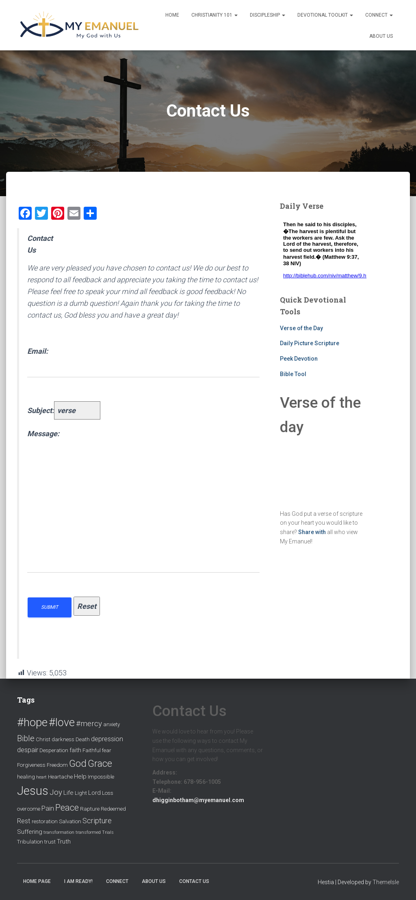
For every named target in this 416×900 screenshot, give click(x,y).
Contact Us (194, 881)
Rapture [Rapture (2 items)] (90, 809)
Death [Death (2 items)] (83, 739)
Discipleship (267, 15)
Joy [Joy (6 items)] (56, 792)
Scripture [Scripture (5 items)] (97, 821)
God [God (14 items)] (78, 763)
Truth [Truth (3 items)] (64, 841)
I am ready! (78, 881)
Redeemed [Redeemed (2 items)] (113, 809)
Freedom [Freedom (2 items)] (57, 765)
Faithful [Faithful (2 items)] (91, 750)
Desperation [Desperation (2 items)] (53, 750)
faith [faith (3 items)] (75, 750)
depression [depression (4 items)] (107, 739)
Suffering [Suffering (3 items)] (29, 831)
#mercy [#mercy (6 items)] (89, 723)
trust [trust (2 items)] (50, 842)
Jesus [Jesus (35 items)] (32, 791)
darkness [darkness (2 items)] (63, 739)
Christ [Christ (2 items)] (43, 739)
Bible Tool (293, 374)
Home (172, 15)
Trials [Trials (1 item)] (108, 832)
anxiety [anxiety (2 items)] (111, 724)
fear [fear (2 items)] (106, 750)
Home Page (37, 881)
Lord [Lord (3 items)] (94, 792)
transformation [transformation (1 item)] (58, 832)
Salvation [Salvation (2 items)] (70, 821)
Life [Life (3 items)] (68, 792)
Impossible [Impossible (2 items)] (101, 777)
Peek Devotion (299, 358)
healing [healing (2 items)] (26, 777)
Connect (379, 15)
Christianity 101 (214, 15)
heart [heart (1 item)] (41, 777)
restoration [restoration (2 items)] (45, 821)
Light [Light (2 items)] (81, 793)
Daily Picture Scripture (309, 343)
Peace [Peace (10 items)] (67, 808)
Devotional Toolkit (325, 15)
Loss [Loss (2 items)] (107, 793)
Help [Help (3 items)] (80, 776)
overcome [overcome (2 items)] (28, 809)
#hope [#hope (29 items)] (32, 722)
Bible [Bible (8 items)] (26, 738)
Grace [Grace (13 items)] (100, 763)
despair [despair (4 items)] (27, 750)
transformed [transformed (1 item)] (88, 832)
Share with (312, 532)
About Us (381, 36)
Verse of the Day (301, 328)
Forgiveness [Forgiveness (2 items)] (31, 765)
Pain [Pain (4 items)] (47, 808)
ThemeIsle (386, 882)
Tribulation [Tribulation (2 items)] (30, 842)
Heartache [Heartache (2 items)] (60, 777)
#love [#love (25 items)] (62, 722)
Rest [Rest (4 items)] (23, 821)
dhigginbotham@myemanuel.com (198, 800)
